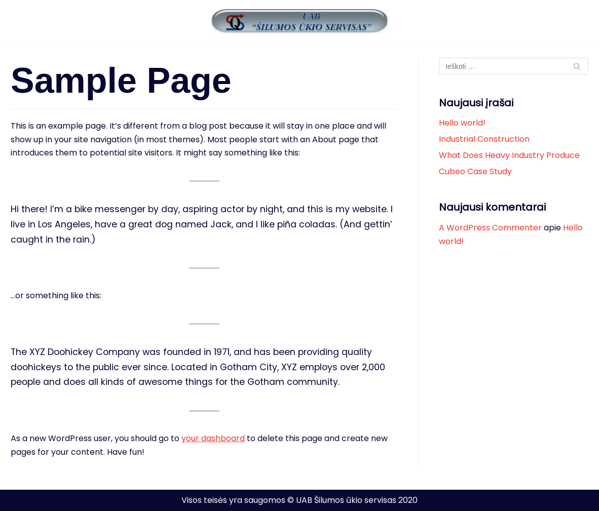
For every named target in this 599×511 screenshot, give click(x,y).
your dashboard (213, 438)
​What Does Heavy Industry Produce (509, 155)
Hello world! (462, 123)
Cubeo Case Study (475, 171)
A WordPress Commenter (490, 227)
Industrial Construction (484, 139)
